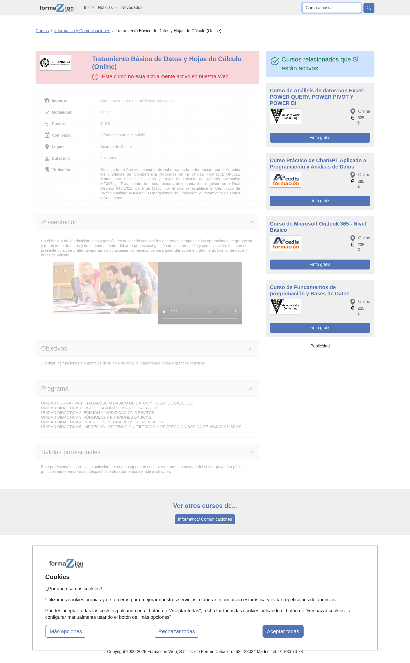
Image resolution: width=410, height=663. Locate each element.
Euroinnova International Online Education (137, 100)
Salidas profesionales (71, 452)
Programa (55, 388)
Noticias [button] (106, 7)
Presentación (59, 222)
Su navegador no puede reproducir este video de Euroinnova (200, 293)
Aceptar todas (283, 631)
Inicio (89, 7)
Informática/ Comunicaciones (205, 519)
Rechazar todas (176, 631)
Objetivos (54, 348)
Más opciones (66, 631)
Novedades (132, 7)
